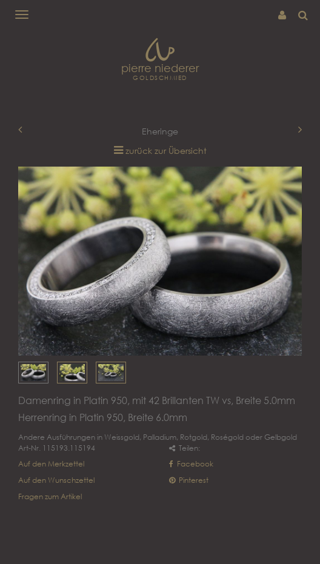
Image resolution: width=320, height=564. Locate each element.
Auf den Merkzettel (51, 463)
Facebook (191, 463)
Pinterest (188, 480)
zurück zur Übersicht (166, 150)
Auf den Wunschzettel (56, 480)
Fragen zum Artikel (50, 496)
